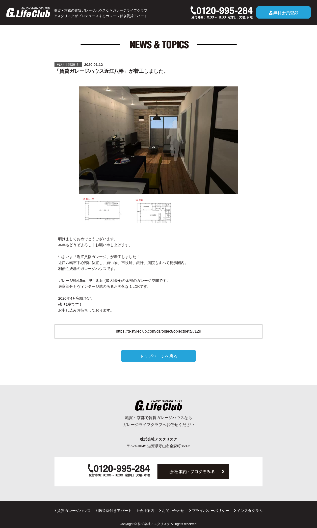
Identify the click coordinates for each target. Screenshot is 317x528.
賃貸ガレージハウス (72, 510)
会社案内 (145, 510)
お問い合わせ (171, 510)
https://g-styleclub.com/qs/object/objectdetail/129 (158, 331)
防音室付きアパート (114, 510)
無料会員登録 (283, 12)
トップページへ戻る (159, 356)
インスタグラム (248, 510)
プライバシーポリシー (209, 510)
